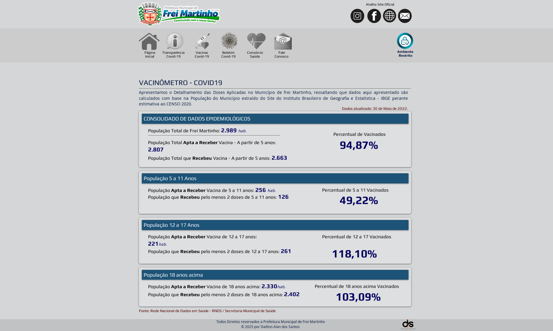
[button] (405, 41)
